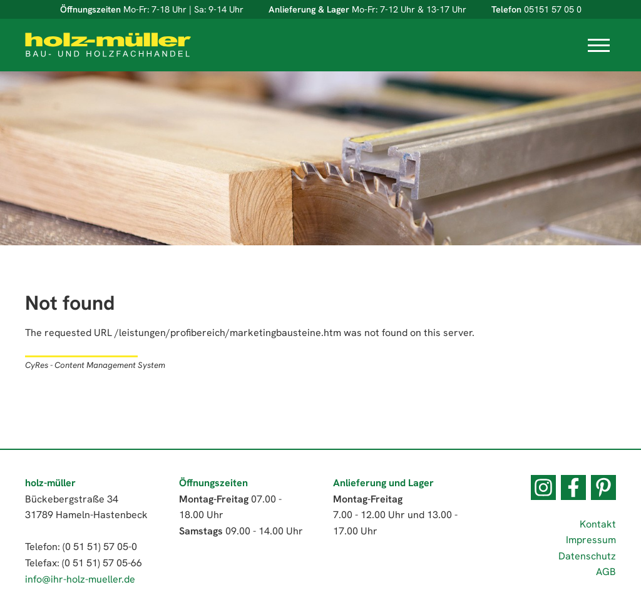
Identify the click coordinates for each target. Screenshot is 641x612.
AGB (606, 571)
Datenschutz (587, 556)
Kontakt (598, 524)
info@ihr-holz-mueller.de (80, 579)
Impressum (591, 539)
